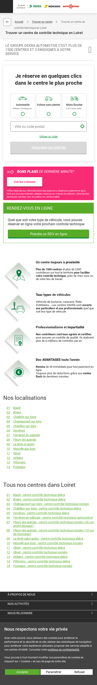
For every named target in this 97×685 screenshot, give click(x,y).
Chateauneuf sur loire (22, 421)
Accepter (22, 672)
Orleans (13, 458)
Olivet (12, 453)
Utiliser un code (48, 136)
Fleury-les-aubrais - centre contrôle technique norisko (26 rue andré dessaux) (48, 524)
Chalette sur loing (19, 417)
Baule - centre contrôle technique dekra (34, 495)
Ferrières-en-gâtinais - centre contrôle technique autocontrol (48, 518)
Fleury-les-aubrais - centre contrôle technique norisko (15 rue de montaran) (48, 532)
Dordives (14, 430)
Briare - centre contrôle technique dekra (34, 499)
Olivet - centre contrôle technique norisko (35, 552)
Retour (7, 22)
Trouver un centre (42, 21)
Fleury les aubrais (19, 440)
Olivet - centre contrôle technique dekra (34, 548)
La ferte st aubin (19, 444)
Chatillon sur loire (19, 426)
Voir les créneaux (25, 181)
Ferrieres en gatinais (21, 435)
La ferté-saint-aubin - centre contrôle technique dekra (43, 539)
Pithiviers (14, 462)
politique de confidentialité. (64, 649)
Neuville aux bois (19, 449)
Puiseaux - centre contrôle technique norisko (37, 566)
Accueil (19, 21)
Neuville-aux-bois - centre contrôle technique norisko (43, 543)
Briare (12, 412)
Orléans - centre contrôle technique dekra (35, 557)
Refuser (79, 672)
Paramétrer (53, 672)
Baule (12, 408)
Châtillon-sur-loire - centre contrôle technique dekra (42, 508)
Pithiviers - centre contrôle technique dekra (36, 561)
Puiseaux (14, 467)
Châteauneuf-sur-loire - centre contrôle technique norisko (46, 504)
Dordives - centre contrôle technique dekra (36, 513)
